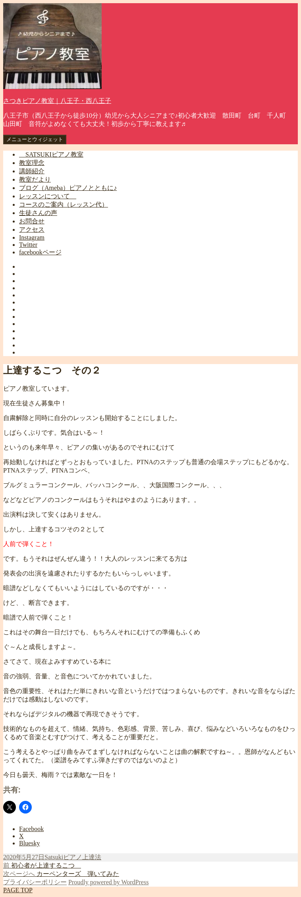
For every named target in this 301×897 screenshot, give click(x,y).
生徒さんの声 (38, 212)
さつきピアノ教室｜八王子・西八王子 (57, 100)
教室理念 (31, 162)
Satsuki (53, 857)
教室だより (35, 179)
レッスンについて (47, 196)
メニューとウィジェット (34, 139)
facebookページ (40, 252)
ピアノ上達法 (82, 857)
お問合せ (31, 221)
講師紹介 (31, 171)
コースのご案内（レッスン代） (63, 204)
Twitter (28, 244)
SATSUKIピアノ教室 (51, 154)
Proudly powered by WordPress (108, 882)
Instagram (31, 237)
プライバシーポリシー (35, 882)
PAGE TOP (18, 890)
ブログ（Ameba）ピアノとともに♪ (68, 187)
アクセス (31, 229)
